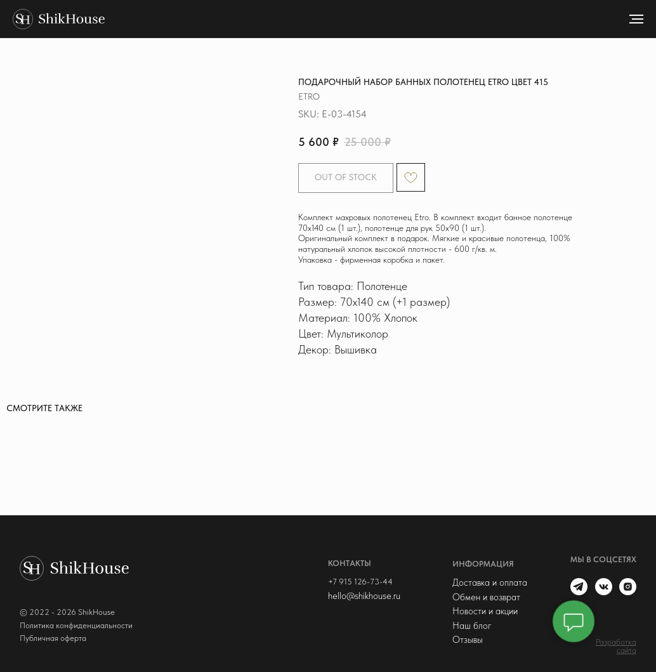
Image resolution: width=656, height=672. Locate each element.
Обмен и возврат (482, 596)
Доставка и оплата (486, 582)
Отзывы (464, 639)
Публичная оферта (53, 637)
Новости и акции (481, 610)
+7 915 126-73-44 (357, 581)
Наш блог (468, 624)
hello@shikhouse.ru (361, 595)
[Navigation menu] (636, 19)
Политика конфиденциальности (76, 624)
